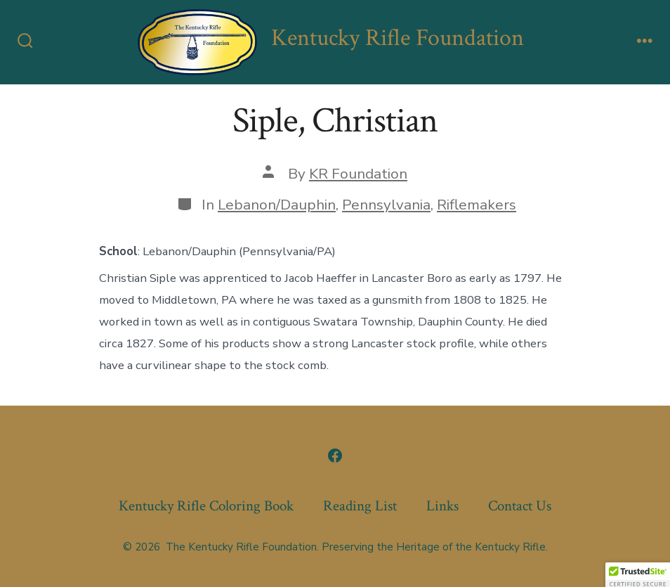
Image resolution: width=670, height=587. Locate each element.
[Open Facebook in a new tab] (335, 455)
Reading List (360, 505)
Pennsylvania (386, 204)
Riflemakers (476, 204)
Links (442, 505)
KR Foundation (358, 173)
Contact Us (519, 505)
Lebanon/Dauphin (277, 204)
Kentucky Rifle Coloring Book (206, 505)
